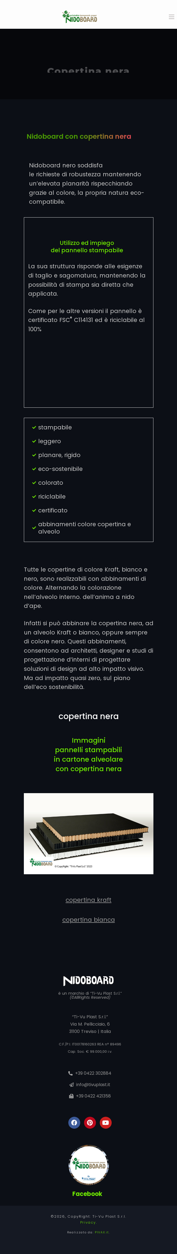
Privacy (88, 1222)
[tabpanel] (88, 64)
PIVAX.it (102, 1232)
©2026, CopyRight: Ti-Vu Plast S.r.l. (88, 1216)
